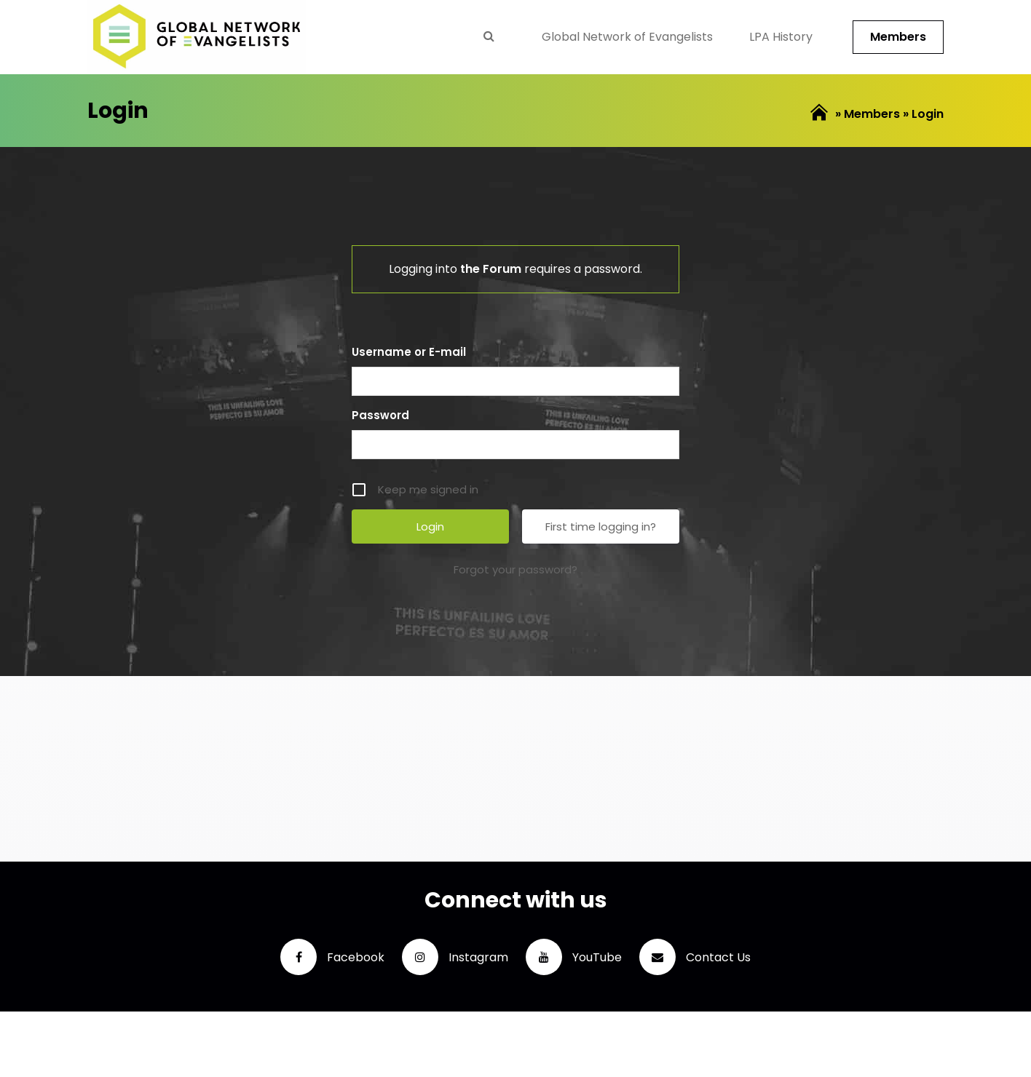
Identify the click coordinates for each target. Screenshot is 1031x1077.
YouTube (574, 957)
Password (380, 415)
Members (898, 36)
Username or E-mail (409, 351)
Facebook (332, 957)
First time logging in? (600, 526)
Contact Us (695, 957)
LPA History (781, 36)
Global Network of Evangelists (627, 36)
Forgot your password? (515, 569)
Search (488, 36)
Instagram (455, 957)
